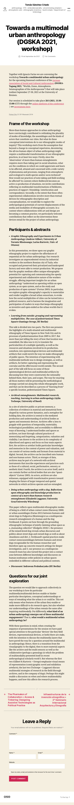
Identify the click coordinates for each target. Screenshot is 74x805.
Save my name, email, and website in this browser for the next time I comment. (36, 774)
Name (11, 755)
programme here (22, 106)
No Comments (50, 56)
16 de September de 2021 (30, 56)
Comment (13, 736)
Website (12, 765)
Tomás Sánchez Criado (37, 5)
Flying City (13, 114)
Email (40, 755)
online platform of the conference (48, 103)
